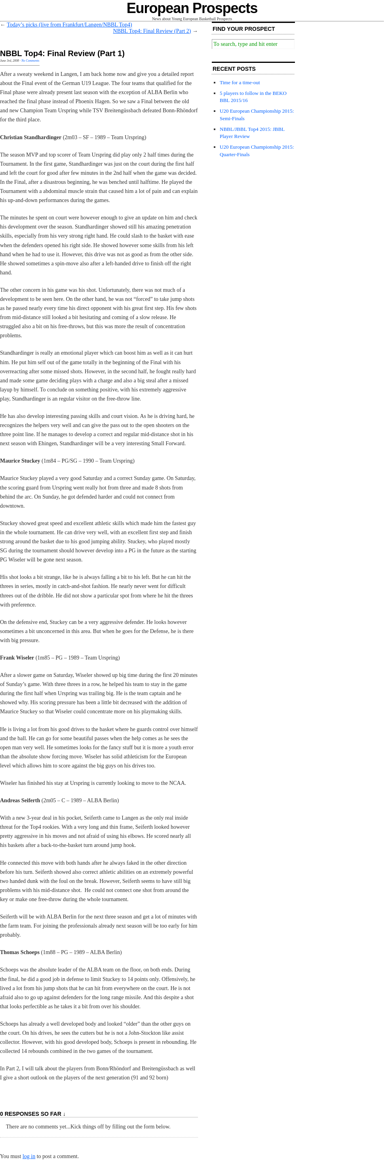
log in (29, 1156)
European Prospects (192, 8)
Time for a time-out (240, 82)
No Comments (30, 60)
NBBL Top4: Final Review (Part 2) (152, 31)
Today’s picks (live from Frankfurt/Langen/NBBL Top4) (69, 25)
